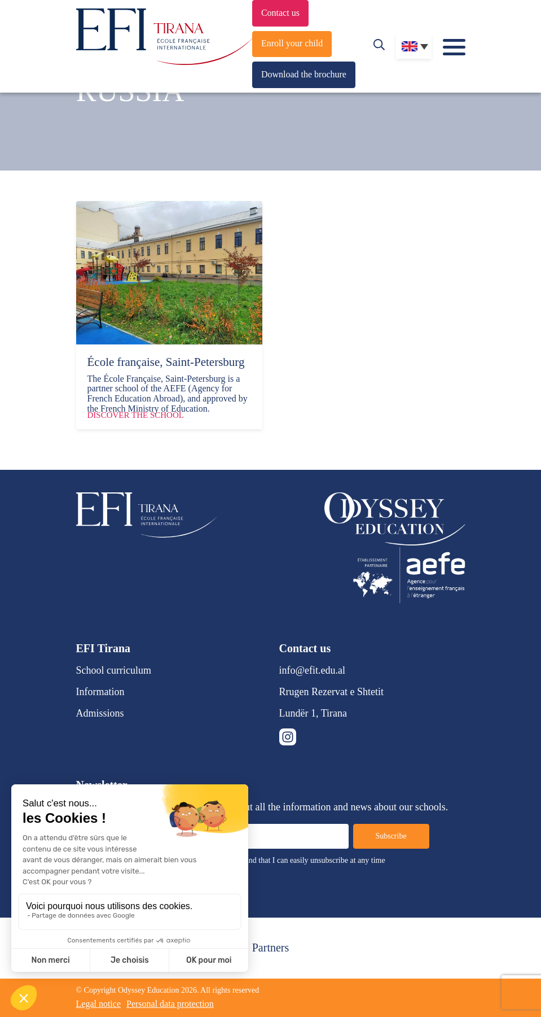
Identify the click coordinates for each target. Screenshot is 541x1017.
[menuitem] (414, 46)
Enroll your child (292, 43)
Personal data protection (170, 1004)
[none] (414, 46)
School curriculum (113, 670)
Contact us (280, 13)
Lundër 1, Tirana (313, 713)
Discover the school (135, 415)
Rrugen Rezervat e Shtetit (331, 691)
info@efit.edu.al (312, 670)
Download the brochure (303, 74)
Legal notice (98, 1004)
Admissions (100, 713)
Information (100, 691)
